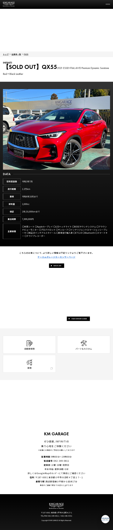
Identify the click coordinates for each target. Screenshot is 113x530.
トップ (6, 54)
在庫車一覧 (16, 54)
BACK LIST (56, 265)
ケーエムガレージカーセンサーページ (56, 256)
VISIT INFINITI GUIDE (78, 319)
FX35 (26, 54)
